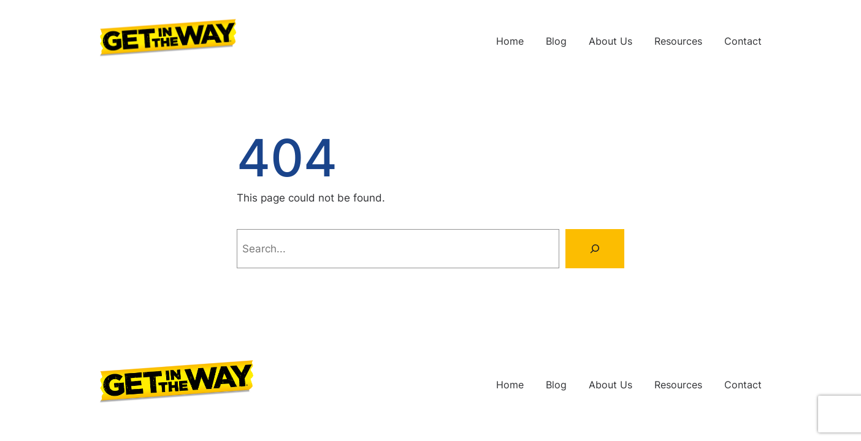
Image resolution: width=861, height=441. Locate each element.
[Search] (594, 248)
